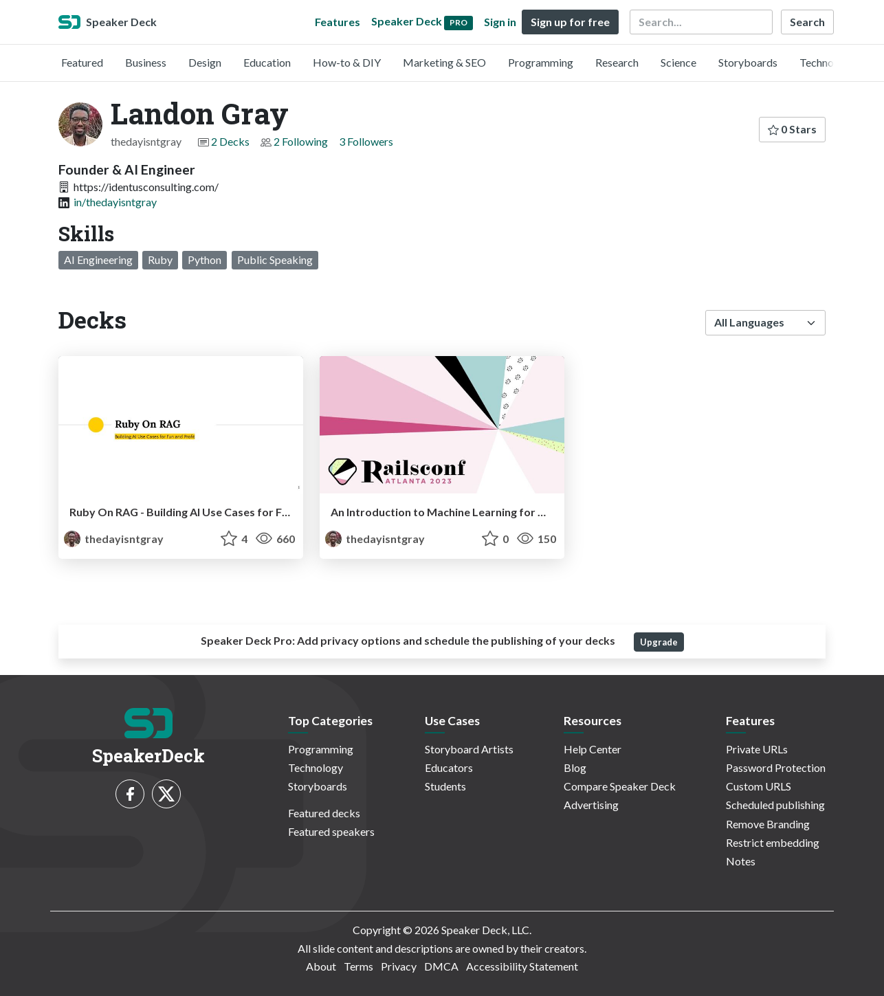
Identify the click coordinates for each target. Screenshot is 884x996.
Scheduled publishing (775, 804)
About (321, 966)
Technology (826, 62)
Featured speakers (331, 831)
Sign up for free (570, 21)
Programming (540, 62)
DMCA (441, 966)
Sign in (500, 21)
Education (267, 62)
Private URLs (757, 748)
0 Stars (792, 128)
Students (445, 786)
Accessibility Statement (522, 966)
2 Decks (230, 141)
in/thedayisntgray (115, 201)
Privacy (399, 966)
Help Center (592, 748)
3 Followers (366, 141)
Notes (740, 860)
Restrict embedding (772, 842)
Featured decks (324, 812)
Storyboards (747, 62)
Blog (575, 767)
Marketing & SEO (444, 62)
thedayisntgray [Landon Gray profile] (114, 538)
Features (337, 21)
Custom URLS (758, 786)
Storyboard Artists (469, 748)
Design (204, 62)
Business (145, 62)
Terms (358, 966)
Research (617, 62)
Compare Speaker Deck (620, 786)
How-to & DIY (347, 62)
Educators (449, 767)
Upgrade (659, 642)
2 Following (301, 141)
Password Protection (776, 767)
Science (678, 62)
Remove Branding (768, 823)
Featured (82, 62)
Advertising (591, 804)
